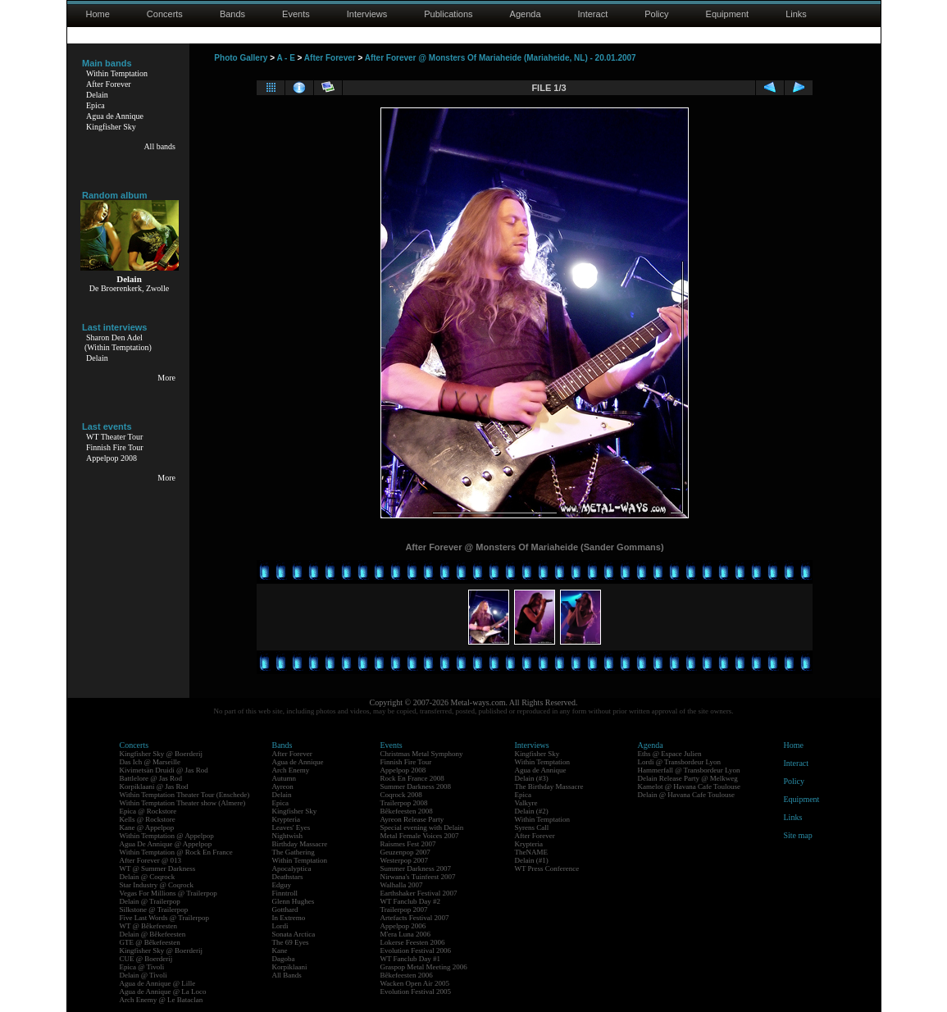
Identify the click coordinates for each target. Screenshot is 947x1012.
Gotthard (285, 909)
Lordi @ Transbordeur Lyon (680, 762)
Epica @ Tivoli (142, 967)
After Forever (108, 84)
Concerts (165, 14)
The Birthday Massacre (549, 786)
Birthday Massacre (300, 844)
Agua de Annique (114, 116)
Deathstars (287, 877)
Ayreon (283, 786)
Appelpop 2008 (111, 458)
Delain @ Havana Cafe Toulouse (686, 795)
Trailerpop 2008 (404, 803)
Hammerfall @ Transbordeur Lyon (689, 770)
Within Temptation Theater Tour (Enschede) (185, 795)
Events (296, 14)
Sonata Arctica (294, 934)
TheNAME (532, 852)
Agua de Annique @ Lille (158, 983)
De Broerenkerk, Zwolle (129, 288)
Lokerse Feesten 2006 (412, 942)
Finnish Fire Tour (114, 447)
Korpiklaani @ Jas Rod (154, 786)
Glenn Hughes (293, 901)
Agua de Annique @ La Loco (163, 991)
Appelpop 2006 (403, 926)
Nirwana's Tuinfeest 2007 (418, 877)
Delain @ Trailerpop (150, 901)
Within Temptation (117, 73)
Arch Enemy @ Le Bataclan (161, 1000)
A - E (285, 57)
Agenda (525, 14)
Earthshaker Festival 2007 (419, 893)
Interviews (367, 14)
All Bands (287, 975)
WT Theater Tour (114, 436)
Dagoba (283, 959)
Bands (232, 14)
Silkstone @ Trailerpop (154, 909)
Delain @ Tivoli (143, 975)
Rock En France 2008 (412, 778)
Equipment (727, 14)
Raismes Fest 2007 (408, 844)
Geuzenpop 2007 (405, 852)
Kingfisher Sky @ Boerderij (161, 754)
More (166, 377)
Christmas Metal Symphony (421, 754)
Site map (798, 835)
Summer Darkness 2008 (416, 786)
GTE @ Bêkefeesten (150, 942)
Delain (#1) (532, 860)
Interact (593, 14)
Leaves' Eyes (291, 827)
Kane (280, 950)
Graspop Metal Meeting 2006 (423, 967)
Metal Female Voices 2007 (419, 836)
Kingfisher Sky (111, 126)
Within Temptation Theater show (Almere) (183, 803)
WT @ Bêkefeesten (149, 926)
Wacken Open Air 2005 (415, 983)
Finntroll (285, 893)
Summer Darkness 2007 (416, 868)
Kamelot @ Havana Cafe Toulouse (689, 786)
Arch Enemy (291, 770)
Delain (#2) (532, 811)
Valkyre (526, 803)
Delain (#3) (532, 778)
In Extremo (289, 918)
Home (98, 14)
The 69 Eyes (290, 942)
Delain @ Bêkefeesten (153, 934)
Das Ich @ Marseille (150, 762)
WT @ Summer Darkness (158, 868)
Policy (656, 14)
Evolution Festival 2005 (416, 991)
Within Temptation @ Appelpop (167, 836)
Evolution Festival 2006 (416, 950)
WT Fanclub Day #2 (410, 901)
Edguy (282, 885)
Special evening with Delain (422, 827)
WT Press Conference (547, 868)
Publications (448, 14)
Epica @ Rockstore (148, 811)
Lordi (280, 926)
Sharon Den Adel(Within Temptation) (118, 342)
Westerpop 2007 (404, 860)
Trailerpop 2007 (404, 909)
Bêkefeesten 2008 (406, 811)
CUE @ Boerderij (146, 959)
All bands (159, 146)
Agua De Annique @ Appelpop (166, 844)
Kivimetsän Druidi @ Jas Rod (164, 770)
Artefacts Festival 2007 (414, 918)
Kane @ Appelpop (147, 827)
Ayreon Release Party (412, 819)
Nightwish (287, 836)
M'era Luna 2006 (405, 934)
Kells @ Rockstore (147, 819)
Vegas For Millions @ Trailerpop (168, 893)
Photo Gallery (240, 57)
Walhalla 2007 (401, 885)
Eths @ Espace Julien (670, 754)
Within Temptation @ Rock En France (176, 852)
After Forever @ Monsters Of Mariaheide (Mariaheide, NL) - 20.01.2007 (500, 57)
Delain (97, 94)
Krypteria (286, 819)
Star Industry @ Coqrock (157, 885)
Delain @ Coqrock (147, 877)
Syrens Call (532, 827)
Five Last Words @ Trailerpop (164, 918)
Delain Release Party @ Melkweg (688, 778)
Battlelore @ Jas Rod (151, 778)
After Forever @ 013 (151, 860)
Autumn (284, 778)
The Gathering (293, 852)
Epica (95, 105)
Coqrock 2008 (401, 795)
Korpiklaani (289, 967)
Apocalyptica (292, 868)
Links (796, 14)
